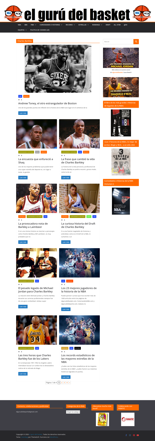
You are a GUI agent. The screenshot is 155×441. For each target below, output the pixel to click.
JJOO (125, 25)
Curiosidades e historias (50, 25)
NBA (19, 25)
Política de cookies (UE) (39, 30)
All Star (117, 25)
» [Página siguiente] (69, 382)
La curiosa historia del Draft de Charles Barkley (78, 225)
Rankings (96, 25)
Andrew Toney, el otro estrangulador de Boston (47, 103)
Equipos (21, 30)
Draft (108, 25)
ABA (25, 25)
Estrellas (82, 25)
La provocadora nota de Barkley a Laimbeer (33, 225)
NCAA (37, 152)
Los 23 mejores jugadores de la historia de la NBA (79, 289)
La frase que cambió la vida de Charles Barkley (78, 160)
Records (69, 25)
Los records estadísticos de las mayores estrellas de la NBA (78, 358)
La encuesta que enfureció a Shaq (35, 160)
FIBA (32, 25)
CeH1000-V (22, 216)
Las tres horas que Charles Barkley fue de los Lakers (34, 356)
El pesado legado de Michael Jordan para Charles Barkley (35, 289)
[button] (35, 24)
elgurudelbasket (117, 72)
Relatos (26, 96)
